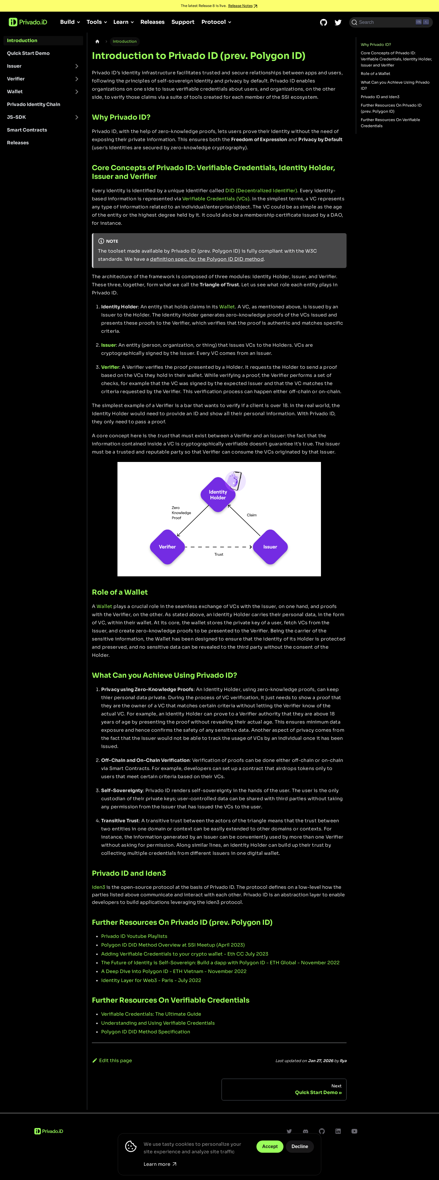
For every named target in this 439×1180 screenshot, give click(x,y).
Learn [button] (121, 22)
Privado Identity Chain (33, 104)
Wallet (15, 92)
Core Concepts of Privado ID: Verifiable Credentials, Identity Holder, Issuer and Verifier (396, 59)
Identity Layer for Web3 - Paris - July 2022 (151, 980)
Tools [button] (94, 22)
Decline (300, 1146)
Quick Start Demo (28, 53)
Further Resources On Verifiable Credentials (390, 123)
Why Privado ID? (376, 44)
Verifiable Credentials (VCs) (215, 199)
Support (183, 22)
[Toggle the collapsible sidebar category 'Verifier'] (76, 79)
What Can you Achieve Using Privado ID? (395, 85)
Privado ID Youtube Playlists (134, 936)
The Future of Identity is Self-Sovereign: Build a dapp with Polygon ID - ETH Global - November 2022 (220, 963)
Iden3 (98, 887)
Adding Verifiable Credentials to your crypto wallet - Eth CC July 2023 (184, 954)
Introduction (22, 40)
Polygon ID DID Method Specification (145, 1032)
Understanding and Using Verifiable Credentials (158, 1023)
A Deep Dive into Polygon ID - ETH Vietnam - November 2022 (174, 971)
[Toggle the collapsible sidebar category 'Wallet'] (76, 91)
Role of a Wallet (375, 73)
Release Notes (240, 5)
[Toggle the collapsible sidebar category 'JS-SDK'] (76, 117)
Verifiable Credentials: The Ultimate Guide (151, 1014)
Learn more (160, 1164)
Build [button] (67, 22)
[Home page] (97, 41)
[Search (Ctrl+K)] (391, 22)
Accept (270, 1146)
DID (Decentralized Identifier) (261, 191)
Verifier (16, 79)
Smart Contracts (27, 130)
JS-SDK (16, 117)
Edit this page (112, 1060)
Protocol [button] (213, 22)
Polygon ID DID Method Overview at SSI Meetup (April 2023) (173, 945)
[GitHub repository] (324, 22)
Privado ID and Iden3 (380, 97)
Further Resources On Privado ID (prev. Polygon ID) (391, 108)
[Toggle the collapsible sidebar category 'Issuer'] (76, 66)
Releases (152, 22)
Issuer (14, 66)
